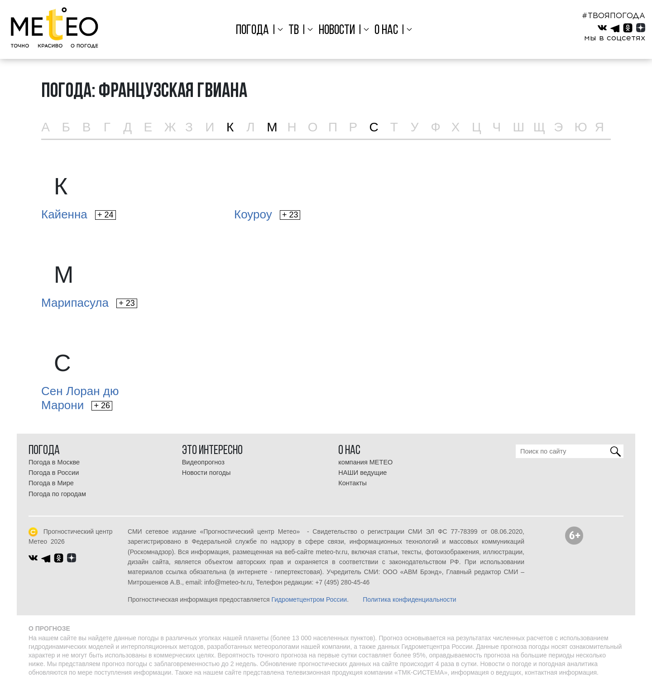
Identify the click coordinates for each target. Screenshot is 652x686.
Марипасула (89, 302)
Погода (252, 31)
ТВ (293, 31)
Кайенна (78, 214)
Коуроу (267, 214)
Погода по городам (57, 494)
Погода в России (54, 472)
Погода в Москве (54, 462)
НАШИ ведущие (362, 472)
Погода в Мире (51, 483)
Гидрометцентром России (309, 599)
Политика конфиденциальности (409, 599)
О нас (386, 31)
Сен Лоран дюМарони (80, 398)
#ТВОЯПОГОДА (613, 15)
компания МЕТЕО (365, 462)
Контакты (352, 483)
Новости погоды (206, 472)
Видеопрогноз (203, 462)
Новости (337, 31)
